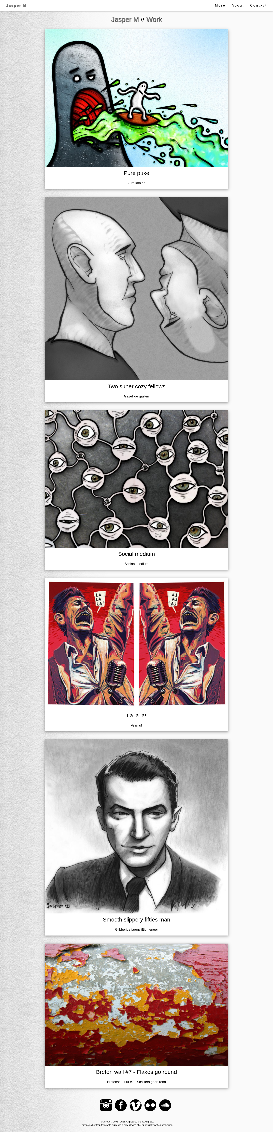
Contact (258, 5)
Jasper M (107, 1121)
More (220, 5)
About (238, 5)
